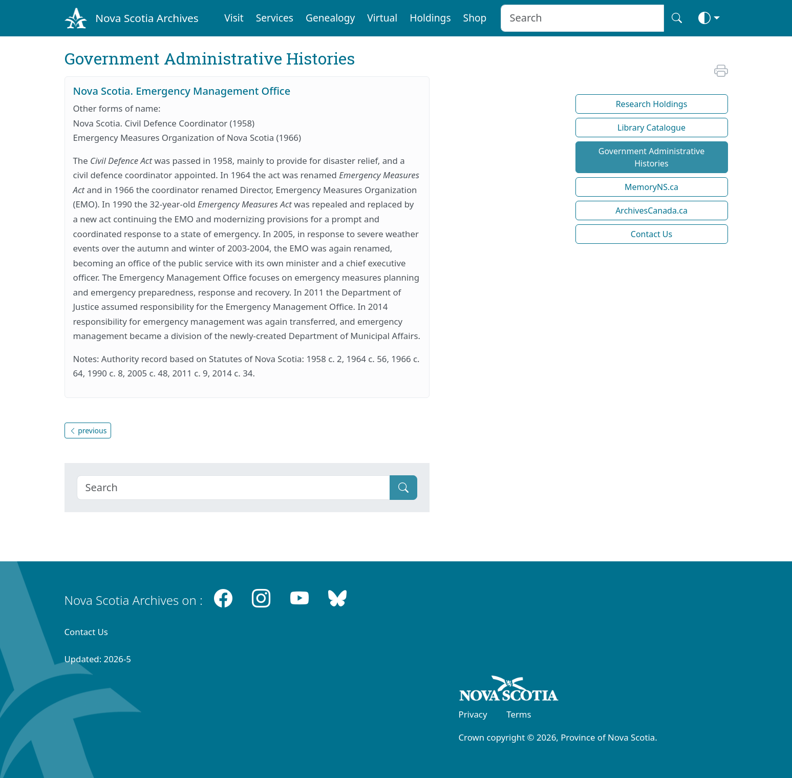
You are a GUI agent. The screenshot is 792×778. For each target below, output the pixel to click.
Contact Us (86, 632)
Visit (234, 18)
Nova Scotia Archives (146, 18)
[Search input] (582, 18)
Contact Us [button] (651, 234)
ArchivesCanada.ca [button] (651, 210)
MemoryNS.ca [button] (651, 187)
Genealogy (330, 18)
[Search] (233, 487)
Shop (475, 18)
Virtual (382, 18)
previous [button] (88, 430)
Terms (518, 714)
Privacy (473, 714)
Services (274, 18)
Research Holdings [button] (652, 104)
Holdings (430, 18)
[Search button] (676, 18)
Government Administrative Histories (651, 157)
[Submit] (403, 487)
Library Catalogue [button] (651, 127)
